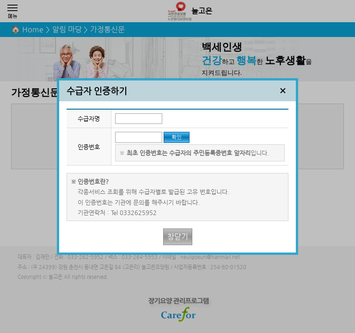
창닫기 (177, 236)
